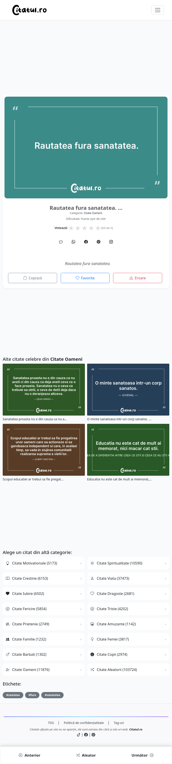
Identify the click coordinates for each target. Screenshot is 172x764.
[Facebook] (86, 242)
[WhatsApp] (73, 242)
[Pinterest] (98, 242)
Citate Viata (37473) (109, 578)
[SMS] (61, 242)
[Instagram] (111, 242)
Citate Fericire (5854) (26, 608)
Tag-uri (119, 723)
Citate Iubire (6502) (25, 593)
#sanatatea (52, 695)
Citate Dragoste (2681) (112, 593)
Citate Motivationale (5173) (31, 563)
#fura (32, 695)
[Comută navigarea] (157, 10)
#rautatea (13, 695)
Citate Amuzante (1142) (113, 624)
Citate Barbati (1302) (26, 654)
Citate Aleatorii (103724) (113, 669)
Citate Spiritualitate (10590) (116, 563)
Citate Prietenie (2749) (27, 624)
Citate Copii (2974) (108, 654)
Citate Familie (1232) (26, 639)
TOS (51, 723)
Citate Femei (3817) (109, 639)
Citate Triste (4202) (109, 608)
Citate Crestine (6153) (27, 578)
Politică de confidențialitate (84, 723)
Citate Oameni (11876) (27, 669)
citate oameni (93, 213)
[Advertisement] (86, 63)
